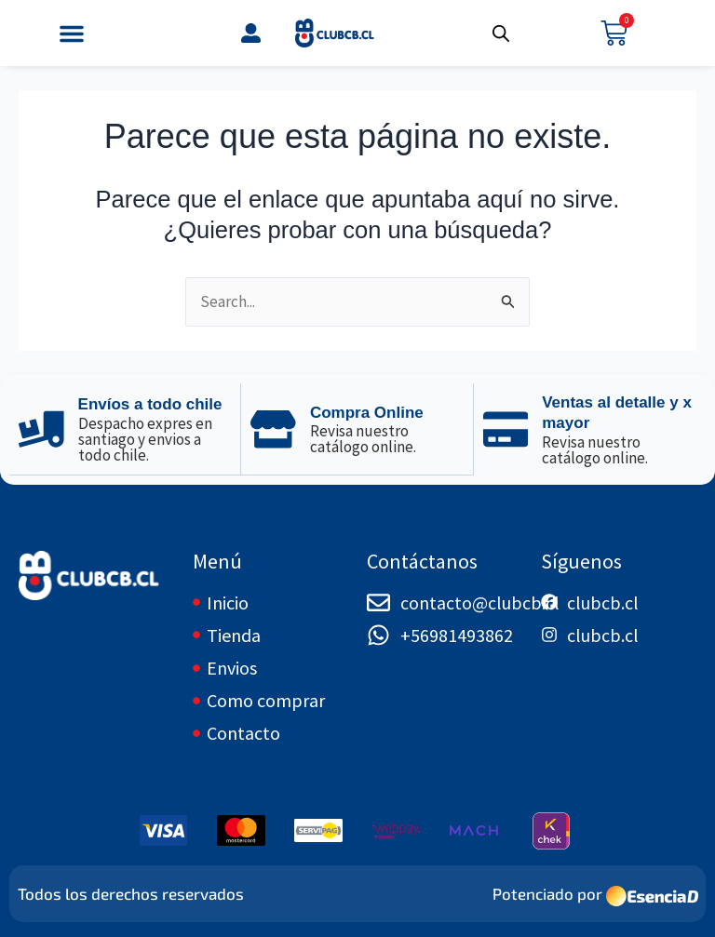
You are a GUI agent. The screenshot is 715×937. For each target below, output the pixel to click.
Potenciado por (547, 893)
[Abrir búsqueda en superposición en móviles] (501, 33)
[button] (71, 33)
